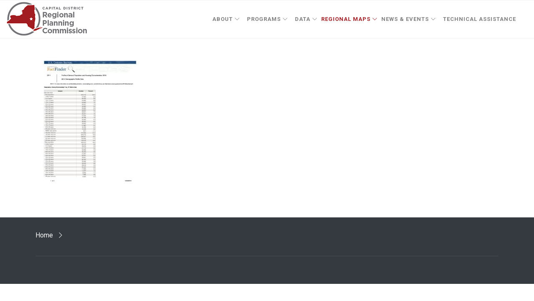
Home (44, 235)
